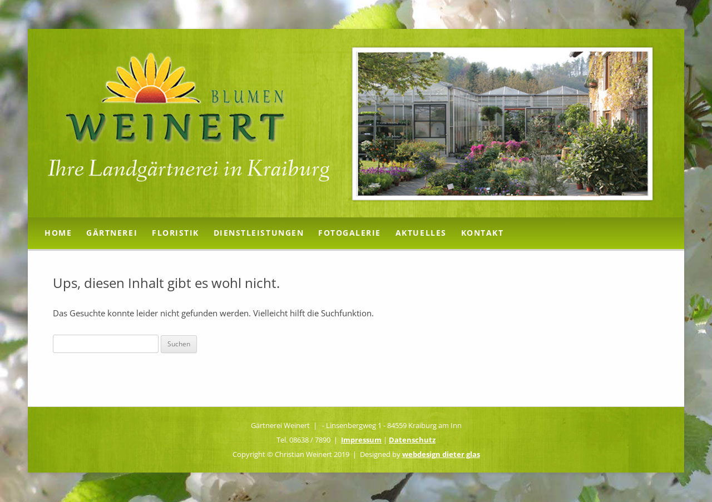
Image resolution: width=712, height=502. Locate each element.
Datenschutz (412, 440)
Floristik (175, 232)
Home (58, 232)
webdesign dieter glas (441, 454)
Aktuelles (421, 232)
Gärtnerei (111, 232)
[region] (356, 123)
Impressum (361, 440)
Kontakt (482, 232)
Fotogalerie (349, 232)
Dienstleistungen (259, 232)
